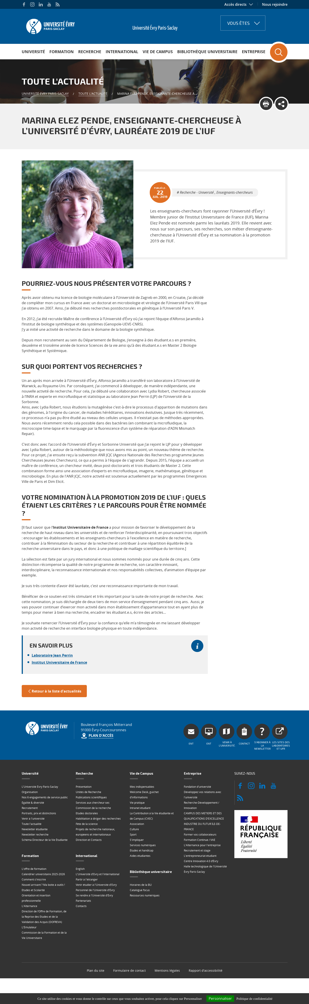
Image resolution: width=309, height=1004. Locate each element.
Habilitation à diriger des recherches (98, 818)
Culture (134, 829)
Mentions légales (167, 970)
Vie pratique (137, 803)
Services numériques (143, 845)
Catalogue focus (140, 890)
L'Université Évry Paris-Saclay (40, 787)
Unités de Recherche (88, 792)
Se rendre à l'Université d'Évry (94, 895)
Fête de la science (87, 824)
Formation (61, 51)
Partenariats (83, 901)
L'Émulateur (29, 927)
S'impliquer (137, 840)
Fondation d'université (197, 787)
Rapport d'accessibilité (205, 970)
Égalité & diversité (33, 803)
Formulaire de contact (129, 970)
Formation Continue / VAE (199, 840)
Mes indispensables (142, 787)
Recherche (89, 51)
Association (137, 824)
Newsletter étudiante (35, 829)
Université (33, 51)
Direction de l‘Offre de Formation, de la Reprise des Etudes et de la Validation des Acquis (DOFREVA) (44, 916)
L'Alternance (29, 906)
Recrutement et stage (197, 850)
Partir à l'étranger (87, 879)
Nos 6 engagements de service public (45, 797)
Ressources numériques (144, 895)
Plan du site (95, 970)
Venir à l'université (33, 818)
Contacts (81, 906)
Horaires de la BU (141, 885)
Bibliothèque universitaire (207, 51)
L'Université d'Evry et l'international (97, 874)
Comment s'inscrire (34, 879)
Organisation (30, 792)
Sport (133, 834)
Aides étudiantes (140, 856)
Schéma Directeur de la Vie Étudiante (45, 840)
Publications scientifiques (91, 797)
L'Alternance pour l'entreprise (202, 845)
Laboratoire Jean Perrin (52, 655)
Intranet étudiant (140, 808)
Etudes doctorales (87, 813)
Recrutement (30, 808)
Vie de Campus (158, 51)
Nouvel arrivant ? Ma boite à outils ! (43, 885)
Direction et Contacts (89, 840)
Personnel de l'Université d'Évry (95, 890)
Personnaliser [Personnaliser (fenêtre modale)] (220, 998)
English (80, 869)
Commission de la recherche (93, 808)
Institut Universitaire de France (59, 662)
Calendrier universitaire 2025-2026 (43, 874)
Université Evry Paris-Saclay (45, 93)
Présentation (83, 787)
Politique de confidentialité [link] (254, 998)
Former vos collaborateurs (200, 834)
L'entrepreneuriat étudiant (200, 856)
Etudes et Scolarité (33, 890)
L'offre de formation (34, 869)
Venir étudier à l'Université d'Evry (96, 885)
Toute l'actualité (92, 93)
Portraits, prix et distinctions (39, 813)
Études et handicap (141, 850)
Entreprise (253, 51)
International (122, 51)
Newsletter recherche (35, 834)
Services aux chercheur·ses (92, 803)
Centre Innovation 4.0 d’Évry (201, 861)
